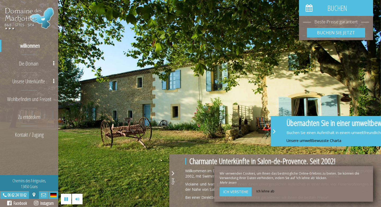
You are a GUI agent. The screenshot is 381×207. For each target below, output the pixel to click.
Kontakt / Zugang (29, 134)
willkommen (30, 45)
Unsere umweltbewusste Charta (336, 140)
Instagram (44, 203)
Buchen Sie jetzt (336, 33)
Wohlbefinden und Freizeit (29, 99)
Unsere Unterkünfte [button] (33, 81)
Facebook (17, 203)
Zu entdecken (29, 116)
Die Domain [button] (36, 63)
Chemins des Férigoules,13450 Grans (29, 183)
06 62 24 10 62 (16, 195)
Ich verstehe (235, 191)
